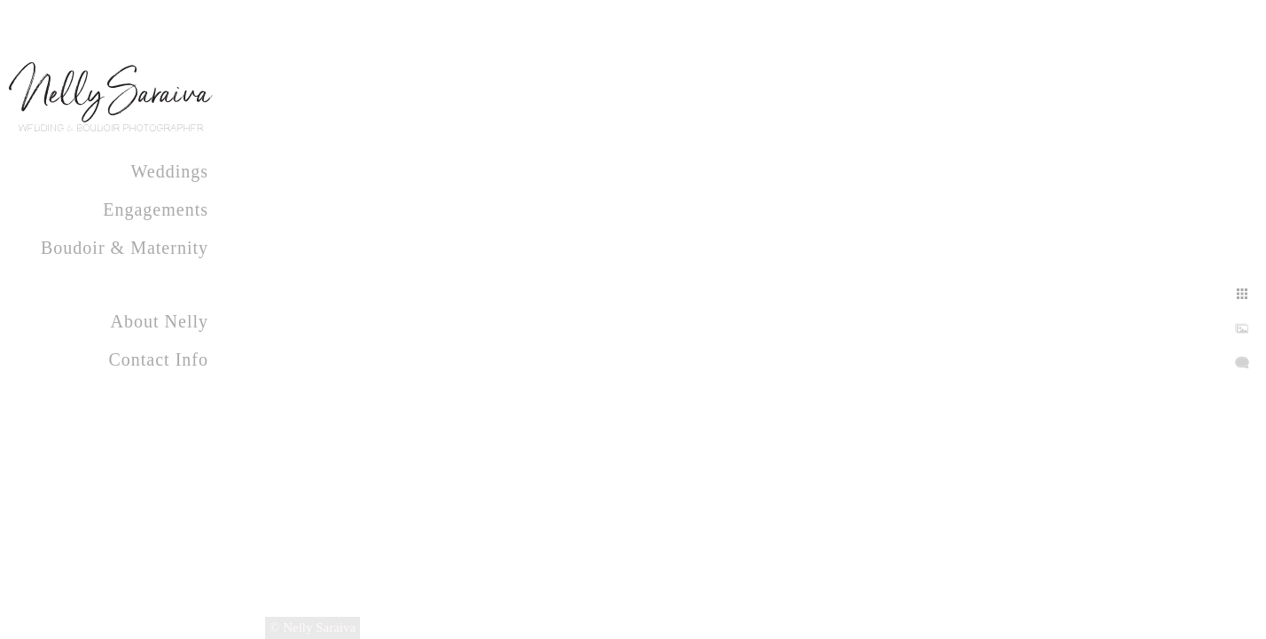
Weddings (170, 171)
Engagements (155, 209)
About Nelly (159, 321)
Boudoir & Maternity (124, 247)
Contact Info (158, 359)
